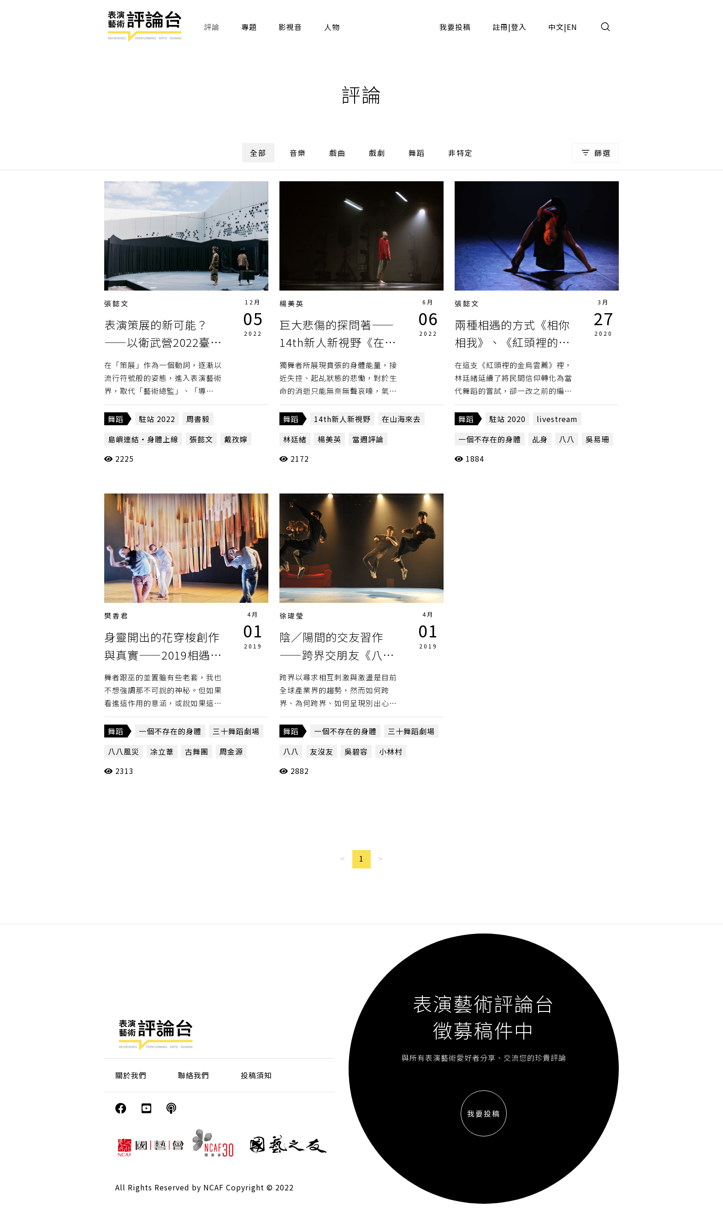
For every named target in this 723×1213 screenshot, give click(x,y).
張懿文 (116, 303)
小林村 (391, 751)
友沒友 (321, 751)
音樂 (298, 152)
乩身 (540, 439)
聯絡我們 (193, 1075)
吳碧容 (356, 751)
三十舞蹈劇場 (236, 731)
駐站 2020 (507, 418)
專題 (249, 26)
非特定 (460, 152)
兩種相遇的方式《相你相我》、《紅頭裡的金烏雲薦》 (512, 342)
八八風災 (123, 751)
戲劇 (377, 152)
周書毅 (198, 418)
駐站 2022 (157, 418)
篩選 (595, 152)
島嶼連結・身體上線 (143, 439)
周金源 (231, 751)
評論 (211, 26)
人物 (332, 26)
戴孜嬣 (236, 439)
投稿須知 (256, 1075)
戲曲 (337, 152)
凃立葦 (162, 751)
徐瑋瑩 (291, 615)
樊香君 (116, 615)
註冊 (500, 26)
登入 (519, 26)
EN (572, 26)
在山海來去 (401, 418)
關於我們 (131, 1075)
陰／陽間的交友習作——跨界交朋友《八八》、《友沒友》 (331, 654)
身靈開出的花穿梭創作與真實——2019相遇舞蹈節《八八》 (163, 654)
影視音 (290, 26)
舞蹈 (417, 152)
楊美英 (291, 303)
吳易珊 (597, 439)
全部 (258, 152)
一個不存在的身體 (489, 439)
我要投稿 (455, 26)
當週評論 (368, 439)
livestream (557, 418)
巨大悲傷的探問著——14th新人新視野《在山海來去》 (337, 342)
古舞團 (196, 751)
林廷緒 (295, 439)
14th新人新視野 (342, 418)
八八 (567, 439)
